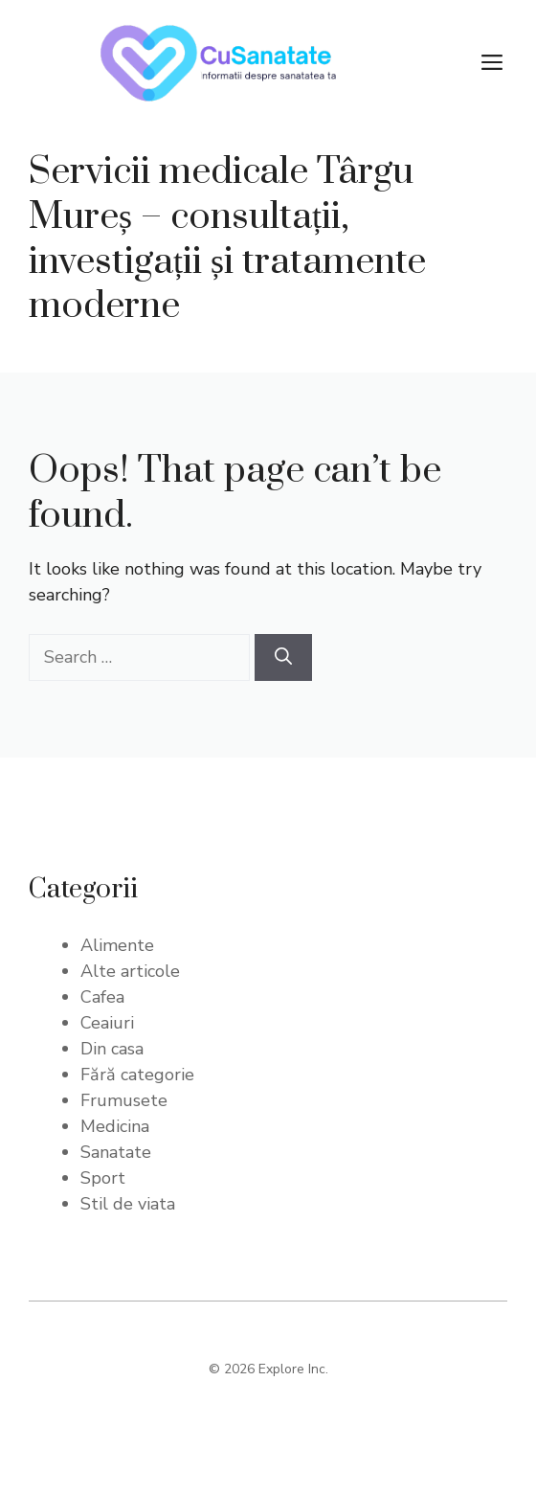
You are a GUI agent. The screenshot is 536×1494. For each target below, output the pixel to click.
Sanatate (115, 1152)
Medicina (114, 1126)
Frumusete (124, 1100)
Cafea (102, 996)
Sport (102, 1177)
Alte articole (130, 971)
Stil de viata (127, 1203)
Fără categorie (137, 1074)
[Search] (283, 657)
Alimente (117, 945)
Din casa (112, 1048)
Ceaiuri (107, 1022)
